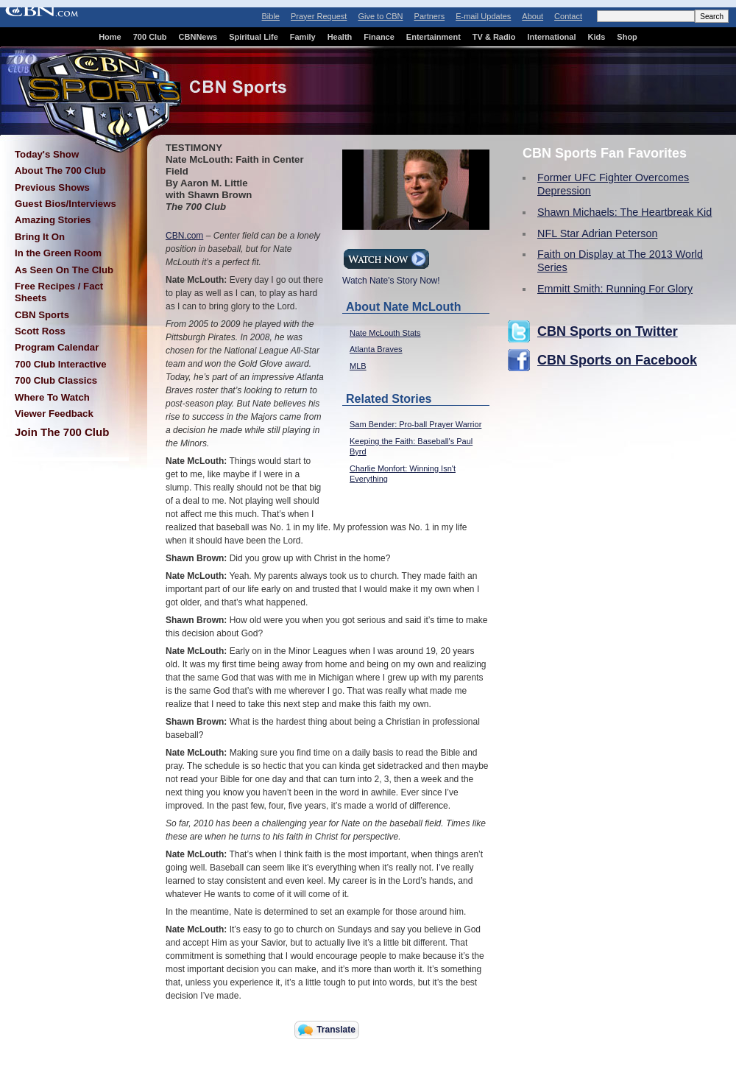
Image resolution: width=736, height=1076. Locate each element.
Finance (379, 36)
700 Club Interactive (61, 364)
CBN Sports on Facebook (617, 360)
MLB (358, 366)
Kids (597, 36)
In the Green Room (58, 253)
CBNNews (198, 36)
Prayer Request (319, 16)
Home (110, 36)
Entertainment (433, 36)
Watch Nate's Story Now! (391, 276)
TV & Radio (494, 36)
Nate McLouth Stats (385, 332)
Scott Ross (40, 331)
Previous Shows (52, 187)
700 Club (150, 36)
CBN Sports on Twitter (607, 331)
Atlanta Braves (376, 349)
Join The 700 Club (62, 432)
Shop (627, 36)
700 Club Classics (56, 380)
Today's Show (47, 154)
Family (303, 36)
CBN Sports (42, 314)
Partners (429, 16)
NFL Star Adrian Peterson (597, 233)
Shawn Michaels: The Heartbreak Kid (624, 212)
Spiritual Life (253, 36)
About (532, 16)
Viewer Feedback (54, 413)
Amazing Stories (53, 219)
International (551, 36)
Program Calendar (57, 347)
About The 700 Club (60, 170)
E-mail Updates (483, 16)
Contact (568, 16)
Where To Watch (52, 397)
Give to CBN (380, 16)
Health (340, 36)
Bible (271, 16)
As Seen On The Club (64, 269)
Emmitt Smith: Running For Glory (615, 289)
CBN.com (184, 236)
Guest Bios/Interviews (65, 203)
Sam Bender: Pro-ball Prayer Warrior (415, 424)
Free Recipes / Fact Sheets (59, 292)
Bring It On (40, 236)
